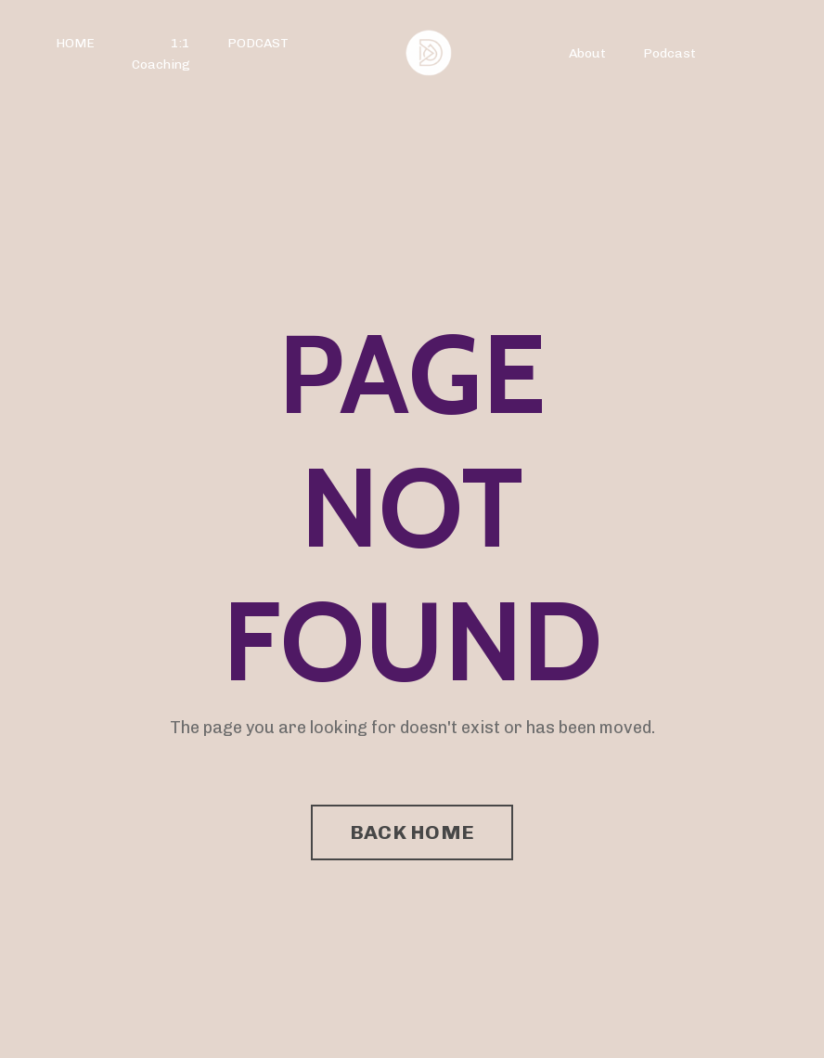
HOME (75, 43)
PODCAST (258, 43)
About (587, 53)
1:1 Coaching (161, 53)
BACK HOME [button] (412, 832)
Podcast (669, 53)
